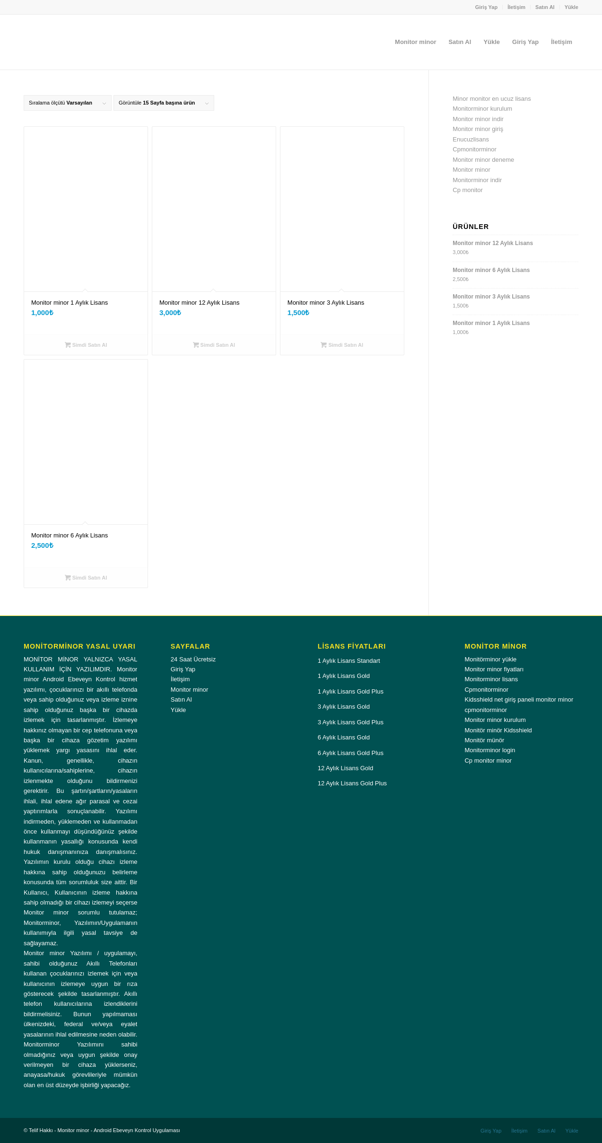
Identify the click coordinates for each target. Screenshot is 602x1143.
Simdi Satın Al (86, 345)
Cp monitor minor (488, 760)
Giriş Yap (486, 7)
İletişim (516, 7)
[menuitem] (487, 7)
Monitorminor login (489, 750)
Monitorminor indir (477, 180)
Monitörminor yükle (490, 659)
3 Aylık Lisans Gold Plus (351, 722)
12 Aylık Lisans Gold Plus (352, 783)
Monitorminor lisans (491, 679)
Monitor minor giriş (478, 128)
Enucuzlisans (471, 139)
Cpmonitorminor (474, 149)
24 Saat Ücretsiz (193, 659)
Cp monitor (468, 189)
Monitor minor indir (478, 119)
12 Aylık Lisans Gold (346, 768)
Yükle (571, 7)
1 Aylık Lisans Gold (344, 675)
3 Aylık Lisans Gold (344, 706)
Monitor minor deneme (483, 159)
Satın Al (545, 7)
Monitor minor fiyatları (493, 669)
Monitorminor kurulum (482, 108)
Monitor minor (471, 169)
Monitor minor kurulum (494, 719)
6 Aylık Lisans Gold (344, 737)
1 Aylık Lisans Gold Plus (351, 691)
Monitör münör (484, 740)
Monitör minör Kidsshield (498, 730)
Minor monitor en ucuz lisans (492, 98)
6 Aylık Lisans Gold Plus (351, 752)
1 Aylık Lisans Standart (349, 660)
